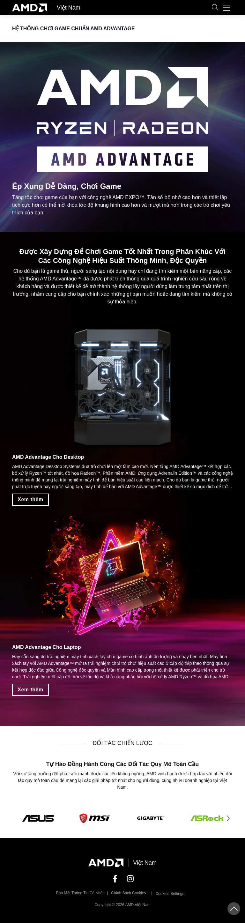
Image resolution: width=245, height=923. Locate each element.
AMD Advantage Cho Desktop (48, 457)
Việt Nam (68, 7)
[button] (215, 8)
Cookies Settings (169, 893)
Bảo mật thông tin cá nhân (80, 893)
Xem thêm (30, 499)
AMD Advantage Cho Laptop (46, 647)
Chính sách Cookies (128, 893)
